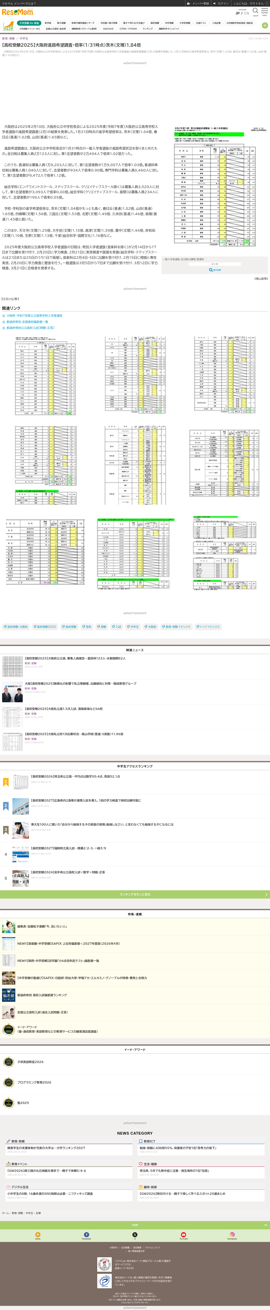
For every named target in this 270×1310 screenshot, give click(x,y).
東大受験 (61, 23)
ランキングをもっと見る (135, 894)
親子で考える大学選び (134, 23)
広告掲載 (125, 1247)
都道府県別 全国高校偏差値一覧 (27, 321)
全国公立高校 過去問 (56, 29)
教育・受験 (18, 1141)
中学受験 (169, 23)
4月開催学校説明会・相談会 (240, 23)
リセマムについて (152, 1247)
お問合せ (114, 1247)
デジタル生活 (20, 1186)
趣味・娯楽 (150, 1186)
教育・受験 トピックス (178, 627)
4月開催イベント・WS (29, 29)
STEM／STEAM (128, 29)
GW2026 (108, 29)
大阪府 (152, 627)
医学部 (48, 23)
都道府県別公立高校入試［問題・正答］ (30, 327)
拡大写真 (217, 270)
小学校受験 (184, 23)
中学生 (135, 627)
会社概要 (137, 1247)
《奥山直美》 (261, 278)
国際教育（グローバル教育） (84, 29)
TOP (135, 1225)
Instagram (232, 1239)
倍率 (88, 627)
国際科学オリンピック (169, 29)
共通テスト (201, 23)
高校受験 (154, 23)
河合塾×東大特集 (109, 23)
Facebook (86, 1239)
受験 (103, 627)
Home (38, 1239)
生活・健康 (150, 1164)
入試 (118, 627)
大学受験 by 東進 (29, 23)
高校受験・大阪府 (17, 627)
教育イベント (20, 1164)
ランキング (148, 29)
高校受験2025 (46, 627)
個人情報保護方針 (136, 1251)
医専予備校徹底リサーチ (83, 23)
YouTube (183, 1239)
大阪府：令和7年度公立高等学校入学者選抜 (34, 315)
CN (246, 13)
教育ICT (149, 1141)
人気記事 (216, 23)
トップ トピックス (210, 627)
